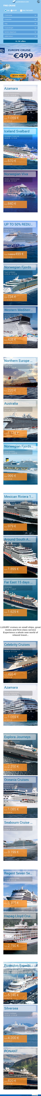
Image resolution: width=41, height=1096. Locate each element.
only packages (28, 10)
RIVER (15, 10)
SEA (8, 10)
